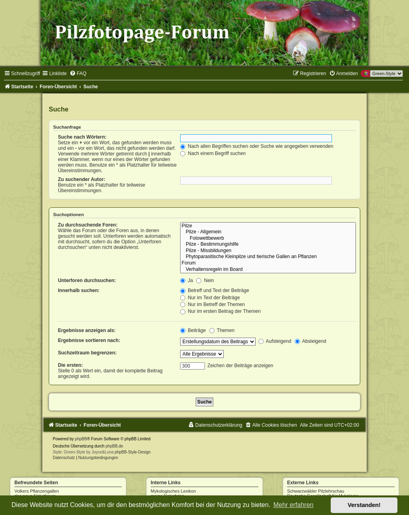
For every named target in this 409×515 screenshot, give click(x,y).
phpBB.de (114, 446)
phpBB (81, 439)
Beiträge (193, 330)
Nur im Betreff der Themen (212, 304)
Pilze (268, 226)
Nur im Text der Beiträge (210, 297)
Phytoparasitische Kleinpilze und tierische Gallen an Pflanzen (268, 257)
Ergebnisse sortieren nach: (89, 340)
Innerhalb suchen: (78, 290)
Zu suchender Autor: (81, 179)
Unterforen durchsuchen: (87, 280)
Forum (268, 263)
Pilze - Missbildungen (268, 251)
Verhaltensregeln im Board (268, 269)
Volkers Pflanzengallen (36, 491)
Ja (186, 280)
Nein (205, 280)
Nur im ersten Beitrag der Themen (220, 311)
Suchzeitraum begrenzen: (87, 353)
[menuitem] (77, 73)
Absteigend (310, 341)
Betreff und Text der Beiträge (214, 290)
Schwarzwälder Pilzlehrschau (315, 491)
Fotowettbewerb (268, 238)
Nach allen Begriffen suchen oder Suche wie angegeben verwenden (257, 146)
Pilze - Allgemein (268, 232)
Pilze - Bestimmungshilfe (268, 244)
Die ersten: (70, 365)
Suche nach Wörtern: (82, 137)
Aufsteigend (275, 341)
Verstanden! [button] (364, 505)
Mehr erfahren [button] (293, 504)
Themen (222, 330)
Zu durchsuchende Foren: (87, 225)
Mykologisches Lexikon (173, 491)
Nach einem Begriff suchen (213, 153)
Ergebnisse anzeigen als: (87, 330)
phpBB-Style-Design (133, 452)
